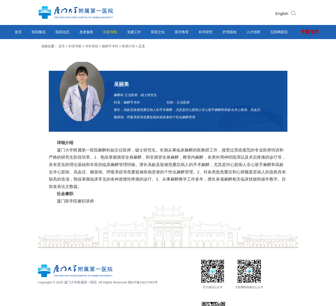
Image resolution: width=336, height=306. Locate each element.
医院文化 (158, 32)
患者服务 (86, 32)
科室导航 (110, 32)
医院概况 (39, 32)
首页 (18, 32)
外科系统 (91, 46)
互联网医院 (279, 32)
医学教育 (182, 32)
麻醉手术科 (110, 46)
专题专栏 (310, 32)
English (281, 14)
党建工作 (134, 32)
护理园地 (229, 32)
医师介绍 (128, 46)
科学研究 (206, 32)
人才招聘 (253, 32)
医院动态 (62, 32)
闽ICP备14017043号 (143, 282)
